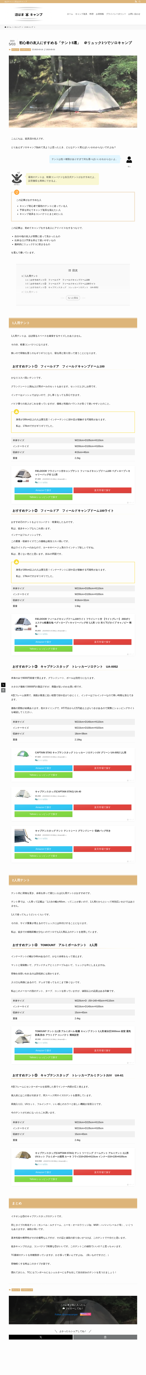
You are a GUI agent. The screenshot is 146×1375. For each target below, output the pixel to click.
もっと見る (73, 298)
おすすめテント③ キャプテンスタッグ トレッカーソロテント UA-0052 (64, 287)
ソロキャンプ (25, 49)
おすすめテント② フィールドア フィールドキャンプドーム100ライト (63, 284)
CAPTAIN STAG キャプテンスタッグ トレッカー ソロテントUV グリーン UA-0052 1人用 (80, 752)
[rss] (136, 1)
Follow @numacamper (66, 1319)
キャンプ (15, 49)
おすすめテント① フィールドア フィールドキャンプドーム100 (60, 280)
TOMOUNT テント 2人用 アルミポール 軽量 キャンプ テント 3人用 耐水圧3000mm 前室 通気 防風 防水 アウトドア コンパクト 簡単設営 (83, 1033)
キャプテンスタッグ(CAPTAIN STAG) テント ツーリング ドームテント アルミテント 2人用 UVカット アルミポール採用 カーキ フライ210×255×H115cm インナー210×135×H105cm (81, 1157)
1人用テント (31, 276)
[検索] (139, 1)
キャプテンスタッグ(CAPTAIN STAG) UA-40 (58, 791)
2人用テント (31, 292)
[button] (41, 1341)
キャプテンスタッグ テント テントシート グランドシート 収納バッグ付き (73, 831)
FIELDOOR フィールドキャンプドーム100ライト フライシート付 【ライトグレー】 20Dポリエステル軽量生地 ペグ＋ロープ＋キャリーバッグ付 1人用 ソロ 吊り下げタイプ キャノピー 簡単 (83, 622)
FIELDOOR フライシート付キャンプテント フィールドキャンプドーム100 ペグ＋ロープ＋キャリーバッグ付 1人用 (82, 473)
